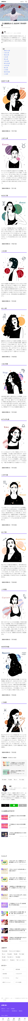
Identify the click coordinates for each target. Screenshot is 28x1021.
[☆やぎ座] (5, 70)
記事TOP (7, 998)
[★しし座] (5, 59)
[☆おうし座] (6, 53)
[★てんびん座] (6, 63)
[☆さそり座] (6, 65)
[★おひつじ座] (6, 50)
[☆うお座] (5, 74)
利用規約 (13, 1008)
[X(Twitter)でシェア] (5, 805)
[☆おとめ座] (6, 61)
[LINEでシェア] (14, 805)
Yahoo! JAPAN (4, 1015)
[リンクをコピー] (23, 805)
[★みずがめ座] (6, 72)
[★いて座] (5, 67)
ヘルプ (8, 1008)
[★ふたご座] (6, 55)
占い (11, 998)
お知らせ (3, 1008)
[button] (3, 1019)
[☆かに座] (5, 57)
